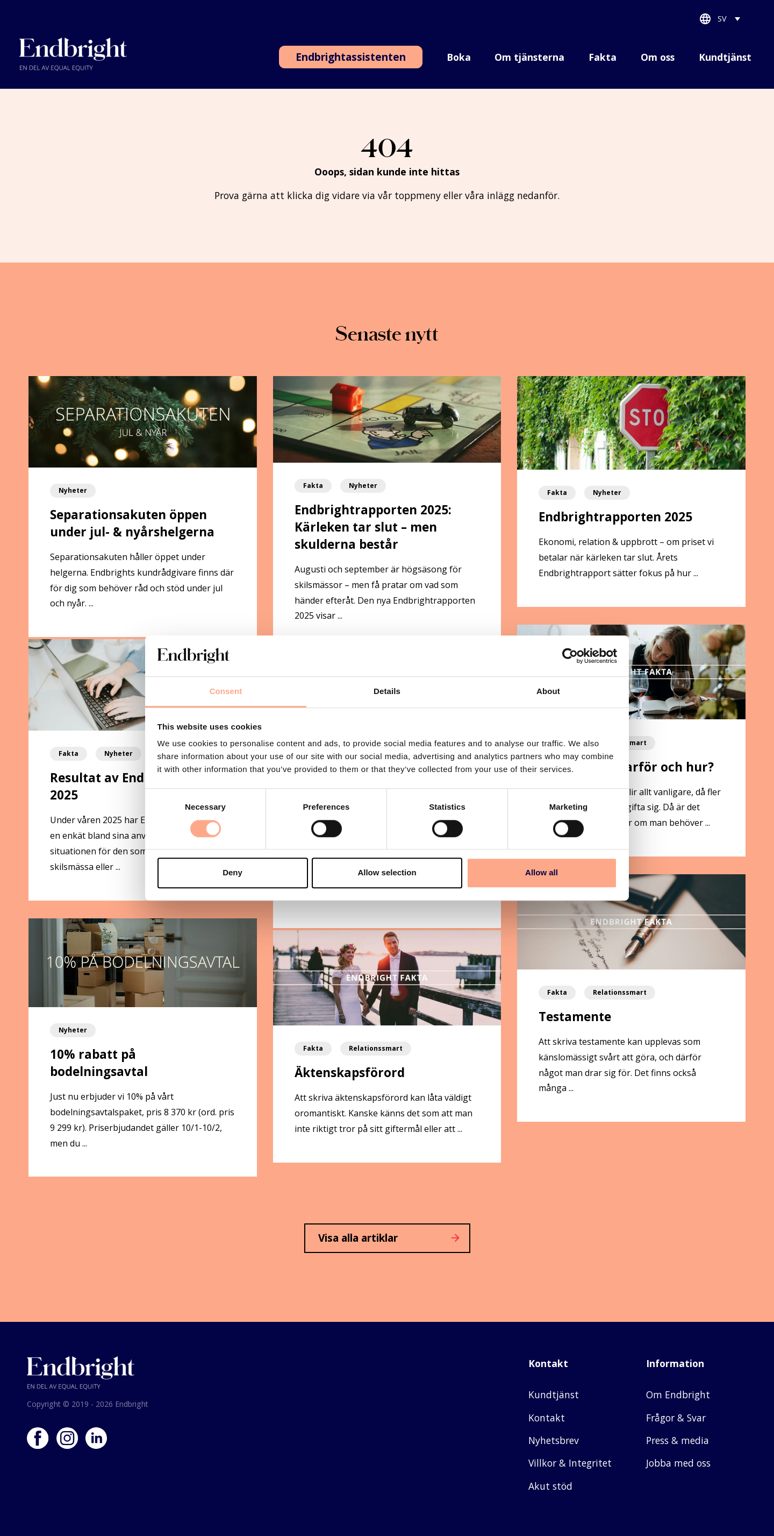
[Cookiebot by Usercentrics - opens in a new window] (570, 656)
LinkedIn (96, 1438)
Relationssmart (376, 1048)
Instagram (67, 1438)
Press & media (677, 1440)
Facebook (37, 1438)
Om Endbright (678, 1394)
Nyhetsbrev (553, 1440)
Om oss (658, 57)
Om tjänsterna (529, 57)
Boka (459, 57)
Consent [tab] (226, 691)
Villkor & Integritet (570, 1462)
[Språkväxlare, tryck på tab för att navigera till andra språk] (729, 21)
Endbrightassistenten (351, 56)
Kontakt (546, 1417)
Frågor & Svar (676, 1417)
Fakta (603, 57)
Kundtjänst (725, 57)
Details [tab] (387, 691)
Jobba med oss (678, 1462)
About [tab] (548, 691)
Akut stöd (550, 1486)
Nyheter (73, 490)
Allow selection (386, 872)
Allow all (541, 872)
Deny (232, 872)
